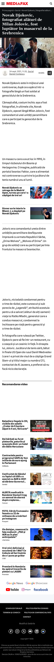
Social (17, 10)
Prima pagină (8, 10)
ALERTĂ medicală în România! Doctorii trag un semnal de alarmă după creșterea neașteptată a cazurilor (14, 496)
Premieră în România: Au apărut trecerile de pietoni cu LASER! (14, 569)
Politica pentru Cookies (37, 608)
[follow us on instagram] (26, 590)
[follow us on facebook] (41, 589)
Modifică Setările (27, 623)
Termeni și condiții (11, 613)
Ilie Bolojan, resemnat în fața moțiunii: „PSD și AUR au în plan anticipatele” (15, 533)
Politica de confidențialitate (37, 613)
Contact (27, 617)
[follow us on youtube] (12, 590)
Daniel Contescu (17, 74)
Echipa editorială (14, 608)
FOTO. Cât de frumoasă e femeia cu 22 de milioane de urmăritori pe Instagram (15, 515)
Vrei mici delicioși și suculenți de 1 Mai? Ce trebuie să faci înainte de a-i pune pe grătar (14, 552)
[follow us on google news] (15, 583)
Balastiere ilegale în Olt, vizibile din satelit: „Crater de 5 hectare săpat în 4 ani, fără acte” (15, 425)
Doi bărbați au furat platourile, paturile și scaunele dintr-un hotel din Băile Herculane (15, 443)
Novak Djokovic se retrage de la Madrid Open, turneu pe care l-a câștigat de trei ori (15, 191)
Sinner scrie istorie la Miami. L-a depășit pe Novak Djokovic (13, 211)
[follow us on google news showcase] (36, 583)
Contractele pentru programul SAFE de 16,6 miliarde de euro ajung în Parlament (15, 459)
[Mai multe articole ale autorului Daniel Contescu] (5, 73)
